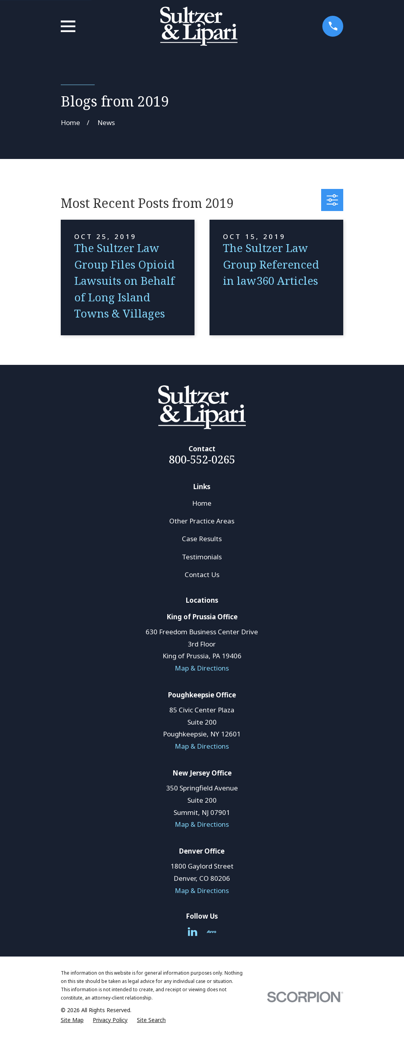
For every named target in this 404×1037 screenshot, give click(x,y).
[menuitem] (72, 1020)
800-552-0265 (202, 459)
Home (201, 503)
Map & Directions (202, 668)
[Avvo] (211, 931)
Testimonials (202, 556)
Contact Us (202, 574)
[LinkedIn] (192, 931)
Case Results (202, 538)
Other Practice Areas (201, 520)
